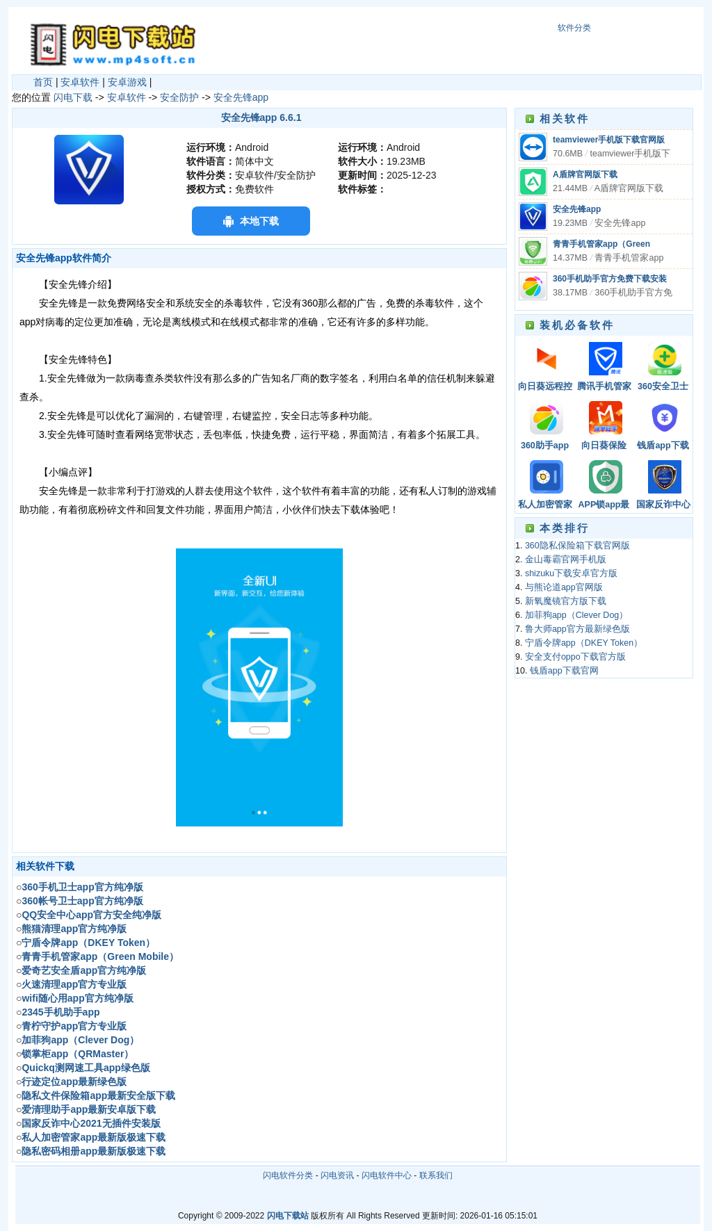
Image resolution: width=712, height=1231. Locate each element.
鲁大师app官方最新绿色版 (577, 629)
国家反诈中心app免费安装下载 (663, 506)
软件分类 (574, 28)
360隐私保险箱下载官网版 (577, 546)
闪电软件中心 (387, 1175)
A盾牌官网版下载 (585, 174)
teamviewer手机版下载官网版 (609, 140)
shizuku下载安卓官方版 (571, 573)
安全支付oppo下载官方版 (575, 657)
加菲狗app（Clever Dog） (576, 615)
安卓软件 (79, 82)
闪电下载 (73, 97)
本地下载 (259, 221)
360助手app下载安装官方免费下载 (545, 447)
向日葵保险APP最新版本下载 (604, 447)
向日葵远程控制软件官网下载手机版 (545, 387)
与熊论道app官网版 (564, 587)
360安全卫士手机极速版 (663, 387)
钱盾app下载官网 (662, 447)
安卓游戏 (127, 82)
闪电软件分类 (288, 1175)
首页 (43, 82)
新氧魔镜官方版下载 (565, 601)
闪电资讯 (337, 1175)
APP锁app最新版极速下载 (604, 506)
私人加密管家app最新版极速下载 (545, 506)
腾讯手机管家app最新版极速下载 (604, 387)
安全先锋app (240, 97)
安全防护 (179, 97)
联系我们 (436, 1175)
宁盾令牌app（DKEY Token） (583, 643)
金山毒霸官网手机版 (565, 559)
